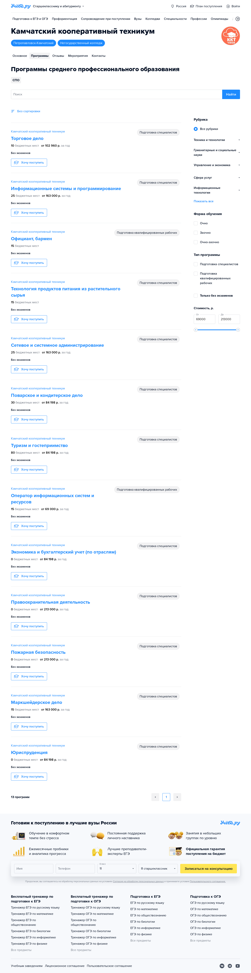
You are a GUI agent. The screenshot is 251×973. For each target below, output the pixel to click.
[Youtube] (237, 966)
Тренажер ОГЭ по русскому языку (95, 908)
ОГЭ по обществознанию (208, 915)
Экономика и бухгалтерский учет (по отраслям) (63, 552)
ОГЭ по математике (204, 909)
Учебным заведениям (27, 966)
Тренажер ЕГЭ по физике (29, 944)
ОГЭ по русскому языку (207, 903)
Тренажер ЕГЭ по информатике (33, 937)
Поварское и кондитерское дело (47, 395)
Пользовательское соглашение (109, 966)
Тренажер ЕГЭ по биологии (30, 931)
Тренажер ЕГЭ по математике (32, 914)
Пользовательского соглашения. (208, 881)
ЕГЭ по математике (144, 909)
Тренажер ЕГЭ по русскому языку (35, 908)
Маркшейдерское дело (36, 702)
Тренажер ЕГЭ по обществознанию (23, 922)
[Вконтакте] (222, 966)
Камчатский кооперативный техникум (38, 131)
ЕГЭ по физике (141, 934)
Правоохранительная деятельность (50, 602)
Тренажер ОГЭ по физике (89, 944)
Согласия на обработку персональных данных (138, 881)
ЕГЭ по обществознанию (148, 915)
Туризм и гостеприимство (39, 445)
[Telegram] (229, 966)
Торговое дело (27, 138)
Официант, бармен (31, 239)
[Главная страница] (21, 6)
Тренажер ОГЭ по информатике (93, 937)
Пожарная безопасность (38, 652)
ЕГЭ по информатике (145, 928)
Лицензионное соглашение (65, 966)
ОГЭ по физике (201, 934)
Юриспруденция (29, 752)
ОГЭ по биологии (202, 922)
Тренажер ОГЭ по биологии (91, 931)
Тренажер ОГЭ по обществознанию (83, 922)
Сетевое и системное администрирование (57, 345)
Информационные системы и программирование (66, 188)
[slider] (196, 330)
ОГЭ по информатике (205, 928)
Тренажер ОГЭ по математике (92, 914)
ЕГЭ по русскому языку (147, 903)
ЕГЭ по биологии (142, 922)
